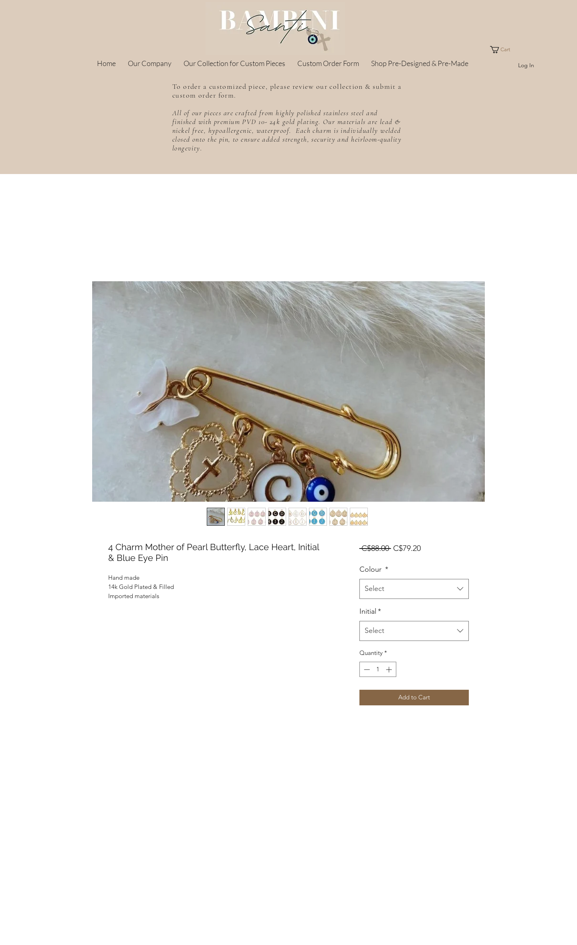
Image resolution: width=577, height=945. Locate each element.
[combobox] (414, 589)
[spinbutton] (377, 669)
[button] (503, 49)
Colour (373, 569)
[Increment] (389, 669)
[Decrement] (366, 669)
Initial (370, 611)
